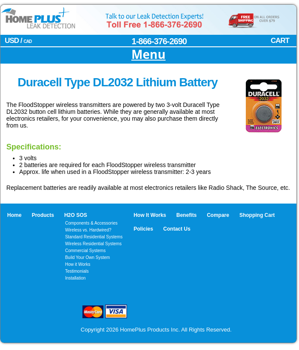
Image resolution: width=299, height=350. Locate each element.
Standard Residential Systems (94, 236)
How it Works (78, 264)
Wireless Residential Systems (93, 243)
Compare (218, 215)
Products (43, 215)
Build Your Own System (87, 257)
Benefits (186, 215)
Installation (75, 278)
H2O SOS (75, 215)
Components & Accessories (91, 223)
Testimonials (77, 271)
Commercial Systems (85, 250)
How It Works (149, 215)
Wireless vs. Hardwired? (88, 230)
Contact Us (176, 229)
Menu (148, 54)
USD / (18, 41)
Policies (143, 229)
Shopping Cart (257, 215)
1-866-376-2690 (159, 41)
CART (280, 41)
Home (14, 215)
